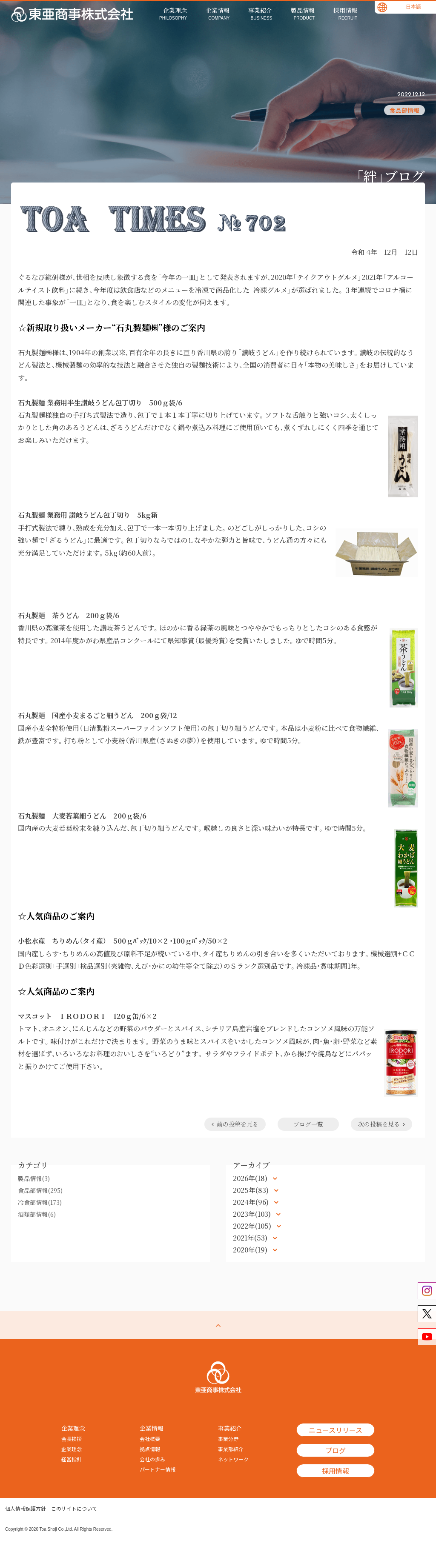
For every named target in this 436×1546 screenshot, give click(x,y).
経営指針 (71, 1459)
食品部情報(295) (40, 1190)
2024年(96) (251, 1202)
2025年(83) (251, 1190)
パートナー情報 (157, 1469)
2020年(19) (251, 1250)
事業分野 (228, 1439)
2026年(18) (251, 1178)
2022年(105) (253, 1226)
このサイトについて (74, 1508)
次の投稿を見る (381, 1124)
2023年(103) (252, 1214)
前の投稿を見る (235, 1124)
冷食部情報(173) (40, 1202)
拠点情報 (150, 1449)
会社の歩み (152, 1459)
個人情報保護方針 (25, 1508)
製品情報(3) (34, 1178)
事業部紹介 (231, 1449)
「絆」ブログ (390, 176)
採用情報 (335, 1471)
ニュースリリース (335, 1430)
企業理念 (71, 1449)
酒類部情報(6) (37, 1214)
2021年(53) (251, 1238)
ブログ (335, 1450)
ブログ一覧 (308, 1124)
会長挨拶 (71, 1439)
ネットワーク (233, 1459)
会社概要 (150, 1439)
